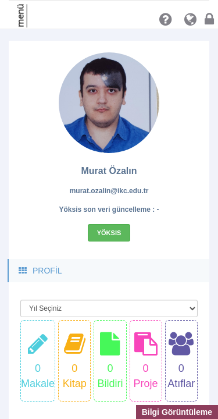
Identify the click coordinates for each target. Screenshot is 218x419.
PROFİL (39, 270)
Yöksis (109, 232)
